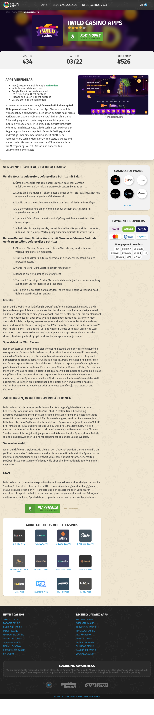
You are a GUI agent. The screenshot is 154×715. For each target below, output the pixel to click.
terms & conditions (73, 697)
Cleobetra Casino (12, 638)
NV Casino (8, 654)
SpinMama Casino (12, 642)
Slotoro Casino (11, 619)
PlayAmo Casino (84, 619)
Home (8, 12)
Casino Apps (17, 12)
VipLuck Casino (84, 638)
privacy (57, 697)
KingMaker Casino (85, 631)
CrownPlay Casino (86, 627)
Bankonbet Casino (86, 650)
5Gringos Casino (85, 646)
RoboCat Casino (11, 623)
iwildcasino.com (115, 117)
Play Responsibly (92, 697)
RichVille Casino (12, 646)
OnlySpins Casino (12, 627)
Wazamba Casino (85, 654)
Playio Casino (83, 634)
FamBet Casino (10, 631)
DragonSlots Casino (14, 650)
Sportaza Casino (85, 642)
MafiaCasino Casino (13, 634)
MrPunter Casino (85, 623)
